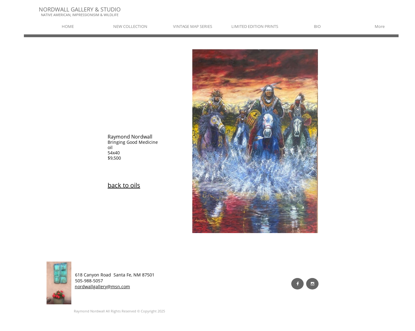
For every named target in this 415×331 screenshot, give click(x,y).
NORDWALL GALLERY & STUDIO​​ (80, 9)
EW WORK (118, 280)
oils (135, 185)
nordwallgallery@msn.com (102, 286)
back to (119, 185)
